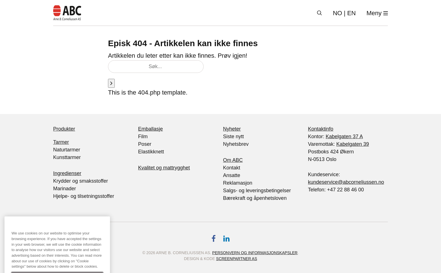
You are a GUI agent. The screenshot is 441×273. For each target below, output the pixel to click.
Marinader (64, 188)
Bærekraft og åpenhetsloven (255, 198)
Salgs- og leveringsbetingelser (257, 190)
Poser (144, 144)
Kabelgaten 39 (352, 144)
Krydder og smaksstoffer (80, 181)
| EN (344, 13)
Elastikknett (151, 152)
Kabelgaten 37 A (344, 136)
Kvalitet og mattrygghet (164, 168)
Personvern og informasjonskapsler (255, 252)
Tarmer (61, 142)
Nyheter (232, 129)
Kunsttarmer (67, 157)
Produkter (64, 129)
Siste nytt (233, 136)
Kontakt (231, 168)
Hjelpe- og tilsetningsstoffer (83, 196)
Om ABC (233, 160)
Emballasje (150, 129)
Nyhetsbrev (236, 144)
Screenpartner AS (236, 258)
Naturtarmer (66, 150)
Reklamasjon (237, 183)
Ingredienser (67, 173)
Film (143, 136)
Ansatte (231, 175)
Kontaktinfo (320, 129)
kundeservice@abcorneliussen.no (346, 182)
